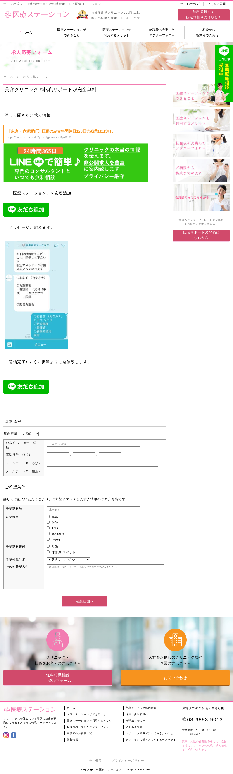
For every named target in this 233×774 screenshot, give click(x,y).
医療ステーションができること (71, 32)
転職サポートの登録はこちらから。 (201, 235)
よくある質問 (217, 4)
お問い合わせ (175, 678)
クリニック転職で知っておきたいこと (150, 733)
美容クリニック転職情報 (141, 707)
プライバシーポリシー (128, 760)
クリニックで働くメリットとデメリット (151, 739)
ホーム (26, 32)
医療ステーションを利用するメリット (116, 32)
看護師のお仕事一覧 (79, 733)
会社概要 (95, 760)
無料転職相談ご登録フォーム (57, 678)
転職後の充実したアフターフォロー (162, 32)
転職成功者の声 (135, 720)
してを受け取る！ (203, 14)
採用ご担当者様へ (137, 714)
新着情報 (72, 739)
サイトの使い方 (190, 4)
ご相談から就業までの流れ (207, 32)
